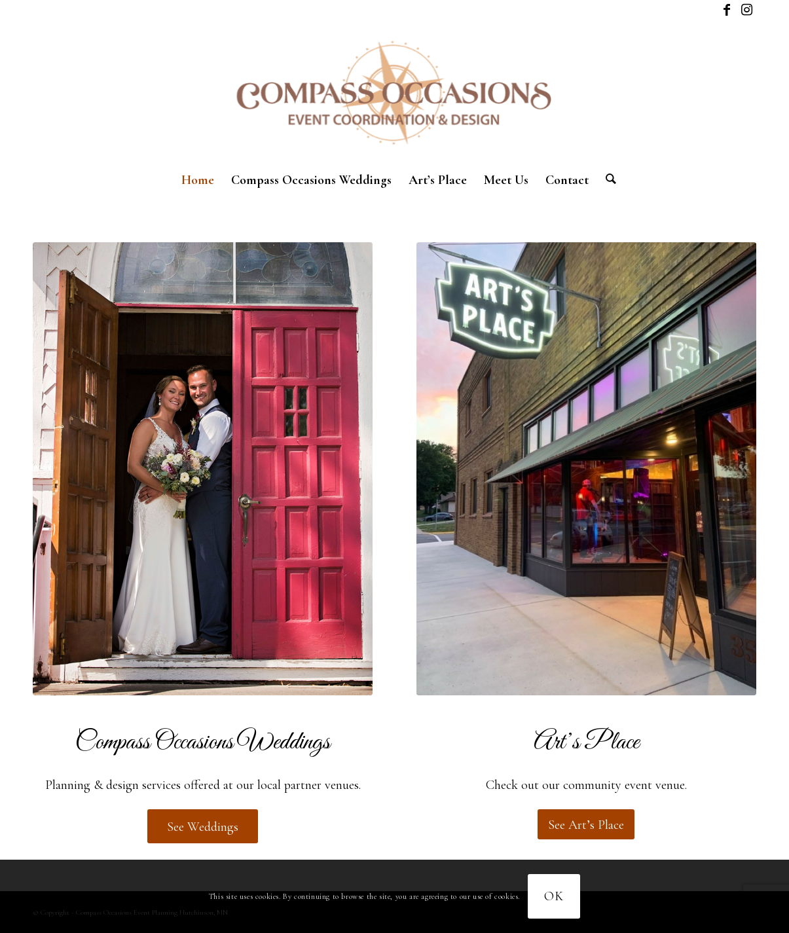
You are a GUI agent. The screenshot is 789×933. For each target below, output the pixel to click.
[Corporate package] (586, 468)
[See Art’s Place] (586, 824)
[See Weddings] (202, 826)
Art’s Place (586, 742)
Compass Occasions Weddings (202, 742)
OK (554, 896)
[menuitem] (198, 180)
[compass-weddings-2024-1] (203, 468)
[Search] (606, 180)
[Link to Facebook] (726, 10)
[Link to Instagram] (746, 10)
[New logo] (394, 92)
